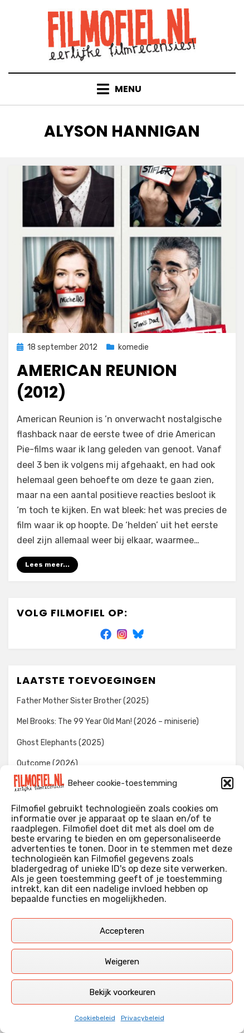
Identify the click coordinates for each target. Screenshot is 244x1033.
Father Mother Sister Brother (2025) (83, 701)
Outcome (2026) (47, 763)
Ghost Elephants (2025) (60, 742)
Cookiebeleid (95, 1018)
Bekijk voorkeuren (122, 992)
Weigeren (122, 962)
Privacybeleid (142, 1018)
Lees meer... (47, 564)
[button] (227, 783)
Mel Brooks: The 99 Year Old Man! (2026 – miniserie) (108, 721)
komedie (133, 347)
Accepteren (122, 931)
